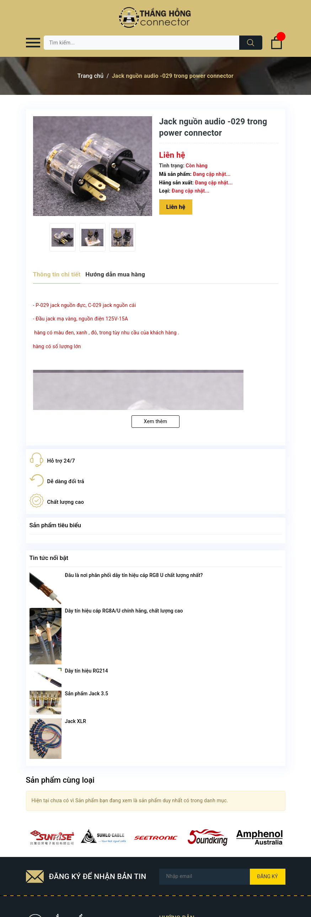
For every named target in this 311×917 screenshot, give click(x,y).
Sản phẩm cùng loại (60, 780)
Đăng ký (267, 876)
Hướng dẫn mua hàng (115, 274)
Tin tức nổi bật (49, 557)
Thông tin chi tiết (57, 274)
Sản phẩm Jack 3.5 (86, 693)
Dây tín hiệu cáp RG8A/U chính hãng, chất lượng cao (124, 611)
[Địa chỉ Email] (222, 877)
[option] (62, 237)
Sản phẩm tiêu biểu (55, 525)
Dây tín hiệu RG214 (86, 671)
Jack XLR (75, 721)
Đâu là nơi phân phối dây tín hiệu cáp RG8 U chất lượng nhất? (134, 575)
